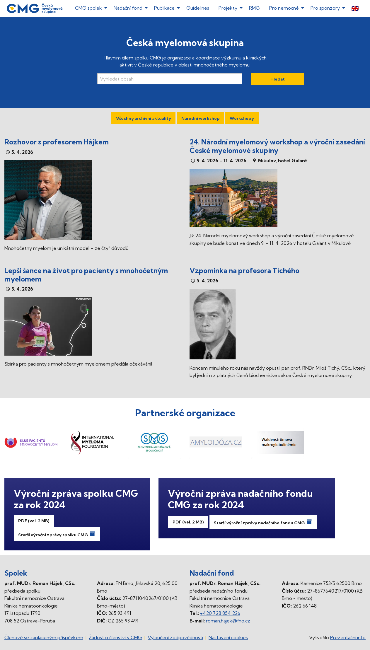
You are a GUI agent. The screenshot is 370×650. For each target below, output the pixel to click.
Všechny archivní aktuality (143, 118)
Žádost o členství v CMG (115, 637)
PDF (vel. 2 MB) (34, 520)
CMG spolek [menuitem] (88, 8)
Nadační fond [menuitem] (128, 8)
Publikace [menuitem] (164, 8)
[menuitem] (355, 8)
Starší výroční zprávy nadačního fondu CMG (263, 522)
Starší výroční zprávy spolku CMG (57, 534)
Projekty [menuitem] (228, 8)
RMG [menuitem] (254, 8)
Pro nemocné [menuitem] (284, 8)
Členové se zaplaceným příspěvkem (43, 637)
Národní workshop (200, 118)
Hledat (277, 79)
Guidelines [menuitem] (197, 8)
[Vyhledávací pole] (169, 78)
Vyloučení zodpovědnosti (175, 637)
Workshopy (242, 118)
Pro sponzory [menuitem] (325, 8)
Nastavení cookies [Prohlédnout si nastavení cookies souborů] (228, 637)
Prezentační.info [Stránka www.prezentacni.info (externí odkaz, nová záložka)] (348, 637)
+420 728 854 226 (220, 613)
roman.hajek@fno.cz (228, 621)
